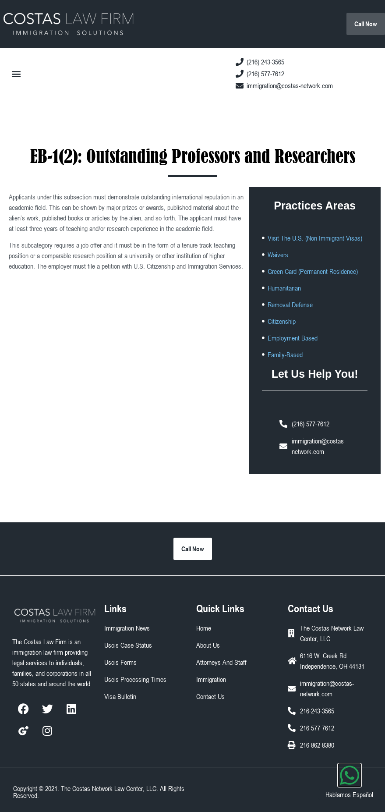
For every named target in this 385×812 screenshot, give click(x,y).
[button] (16, 73)
